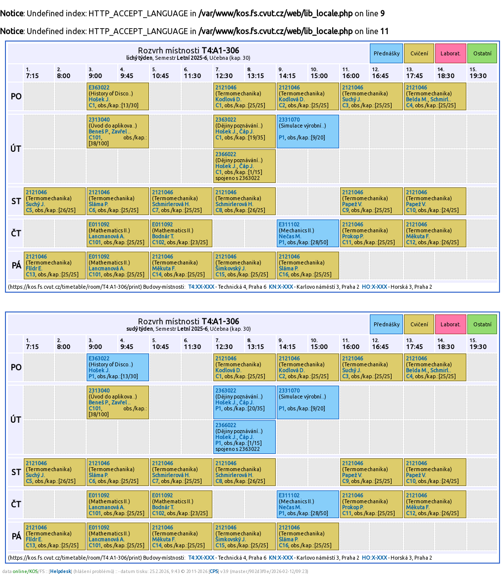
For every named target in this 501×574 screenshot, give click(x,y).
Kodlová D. (228, 99)
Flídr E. (34, 268)
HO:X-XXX (374, 287)
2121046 (225, 87)
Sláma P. (98, 204)
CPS (214, 571)
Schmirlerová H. (171, 204)
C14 (156, 274)
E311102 (289, 224)
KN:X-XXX (281, 287)
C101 (95, 137)
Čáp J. (246, 131)
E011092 (99, 224)
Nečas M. (290, 236)
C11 (346, 242)
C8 (218, 210)
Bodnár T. (163, 236)
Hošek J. (99, 99)
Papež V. (352, 204)
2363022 (225, 120)
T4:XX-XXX (201, 287)
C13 (30, 274)
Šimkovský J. (230, 268)
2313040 (99, 120)
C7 (155, 210)
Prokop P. (353, 236)
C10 (410, 210)
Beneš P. (99, 131)
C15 (220, 274)
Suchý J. (351, 99)
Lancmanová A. (107, 236)
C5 (29, 210)
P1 (282, 137)
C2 (282, 105)
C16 (283, 274)
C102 (158, 242)
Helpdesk (60, 571)
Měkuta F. (418, 236)
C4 (409, 105)
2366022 (225, 154)
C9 (345, 210)
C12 (410, 242)
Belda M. (417, 99)
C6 (92, 210)
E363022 (99, 87)
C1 (92, 105)
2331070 (289, 120)
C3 (345, 105)
